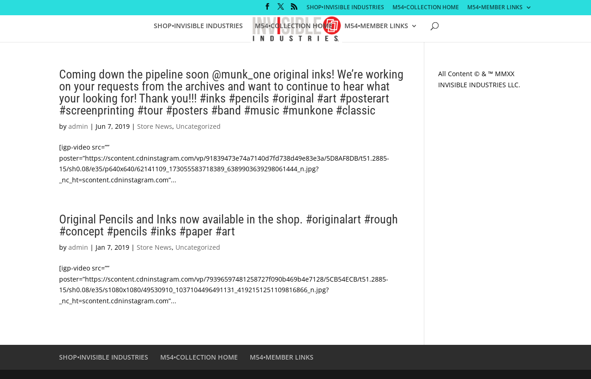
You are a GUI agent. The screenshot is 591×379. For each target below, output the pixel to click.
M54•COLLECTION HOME (425, 8)
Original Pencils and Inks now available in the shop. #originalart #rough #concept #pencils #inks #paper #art (228, 225)
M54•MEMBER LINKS (495, 8)
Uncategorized (198, 126)
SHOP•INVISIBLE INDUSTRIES (345, 8)
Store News (154, 126)
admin (78, 126)
